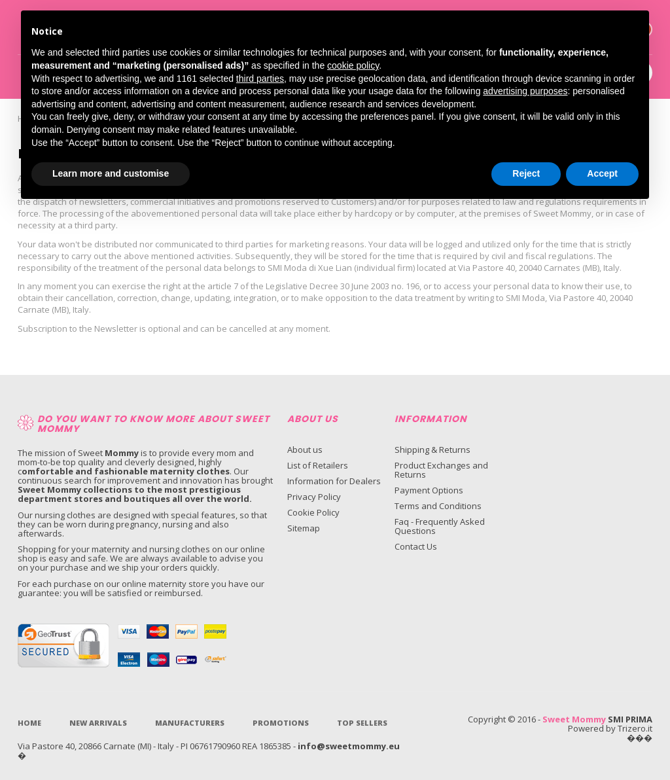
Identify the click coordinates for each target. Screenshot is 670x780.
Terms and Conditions (438, 506)
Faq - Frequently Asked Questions (440, 526)
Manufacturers (189, 723)
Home (29, 723)
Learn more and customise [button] (110, 173)
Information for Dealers (334, 481)
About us (305, 449)
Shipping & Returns (432, 449)
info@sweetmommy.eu (349, 746)
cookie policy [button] (353, 65)
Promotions (281, 723)
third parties (260, 78)
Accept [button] (602, 173)
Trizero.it (635, 728)
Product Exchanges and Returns (441, 469)
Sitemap (303, 528)
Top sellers (362, 723)
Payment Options (429, 490)
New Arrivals (98, 723)
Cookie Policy (313, 512)
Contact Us (416, 546)
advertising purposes (525, 91)
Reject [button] (526, 173)
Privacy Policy (314, 497)
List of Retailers (317, 465)
